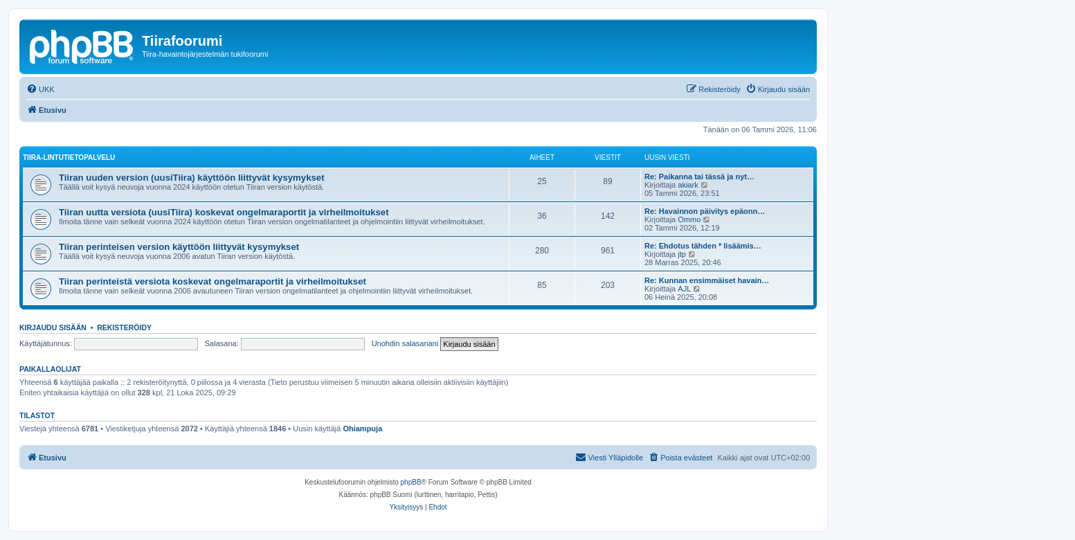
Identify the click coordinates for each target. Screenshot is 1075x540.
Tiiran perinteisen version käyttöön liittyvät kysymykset (179, 247)
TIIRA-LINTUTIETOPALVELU (69, 157)
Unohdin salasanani (405, 343)
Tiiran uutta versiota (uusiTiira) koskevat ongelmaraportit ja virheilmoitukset (224, 212)
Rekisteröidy (124, 327)
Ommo (689, 219)
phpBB (411, 482)
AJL (684, 289)
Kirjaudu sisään (53, 327)
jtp (682, 254)
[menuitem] (40, 89)
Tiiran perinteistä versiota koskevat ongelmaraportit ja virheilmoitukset (212, 281)
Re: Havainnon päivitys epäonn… (704, 211)
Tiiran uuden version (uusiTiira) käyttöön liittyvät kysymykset (192, 177)
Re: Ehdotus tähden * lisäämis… (702, 246)
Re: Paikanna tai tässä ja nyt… (699, 176)
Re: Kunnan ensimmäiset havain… (706, 280)
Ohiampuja (362, 428)
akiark (688, 185)
